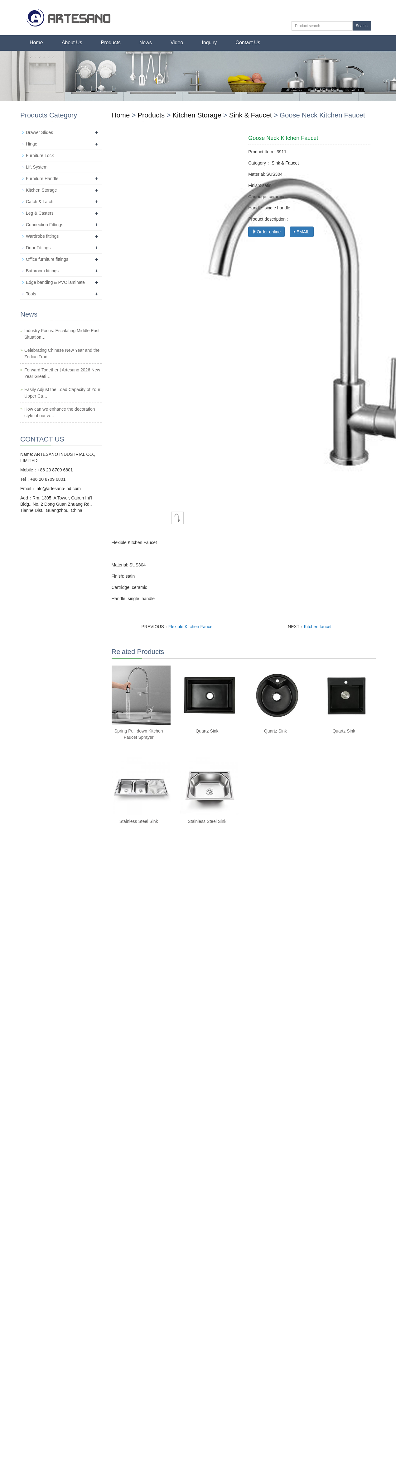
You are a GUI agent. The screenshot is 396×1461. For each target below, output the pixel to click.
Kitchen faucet (317, 626)
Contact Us (247, 42)
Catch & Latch (39, 201)
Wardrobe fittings (42, 236)
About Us (72, 42)
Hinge (31, 143)
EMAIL (302, 231)
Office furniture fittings (47, 259)
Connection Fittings (44, 224)
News (145, 42)
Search (362, 26)
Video (177, 42)
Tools (31, 293)
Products (111, 42)
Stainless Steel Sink (138, 821)
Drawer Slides (39, 132)
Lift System (36, 167)
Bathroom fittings (42, 270)
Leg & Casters (40, 213)
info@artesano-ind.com (58, 488)
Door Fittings (38, 247)
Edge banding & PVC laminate (55, 282)
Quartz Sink (207, 730)
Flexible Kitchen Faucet (191, 626)
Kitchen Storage (196, 115)
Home (36, 42)
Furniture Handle (42, 178)
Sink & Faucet (250, 115)
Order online (266, 231)
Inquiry (209, 42)
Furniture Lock (40, 155)
